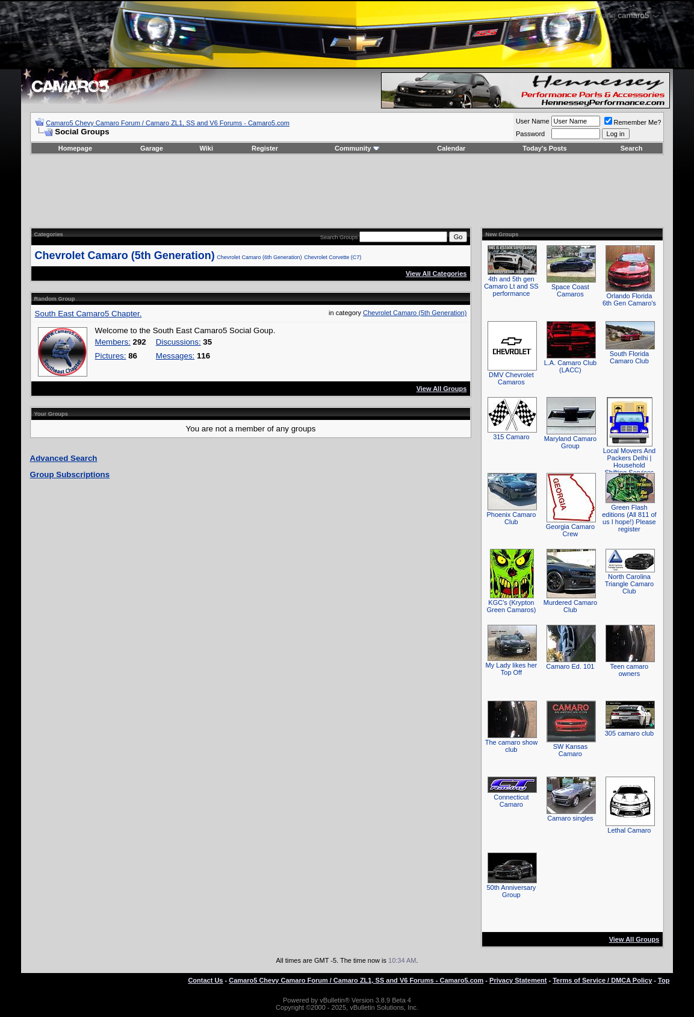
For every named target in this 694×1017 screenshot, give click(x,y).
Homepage (75, 148)
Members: (113, 341)
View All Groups (442, 388)
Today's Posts (544, 148)
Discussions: (178, 341)
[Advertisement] (347, 191)
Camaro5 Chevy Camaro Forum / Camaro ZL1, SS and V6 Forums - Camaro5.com (168, 123)
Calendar (451, 148)
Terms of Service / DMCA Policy (602, 980)
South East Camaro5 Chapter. (88, 313)
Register (265, 148)
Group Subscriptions (70, 474)
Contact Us (205, 980)
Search (632, 148)
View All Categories (436, 273)
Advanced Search (64, 458)
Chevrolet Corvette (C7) (332, 257)
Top (663, 980)
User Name (533, 121)
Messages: (175, 355)
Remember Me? (632, 122)
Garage (151, 148)
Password (530, 133)
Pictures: (110, 355)
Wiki (206, 148)
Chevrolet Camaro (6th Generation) (259, 257)
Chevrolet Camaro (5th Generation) (125, 255)
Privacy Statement (518, 980)
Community (357, 148)
